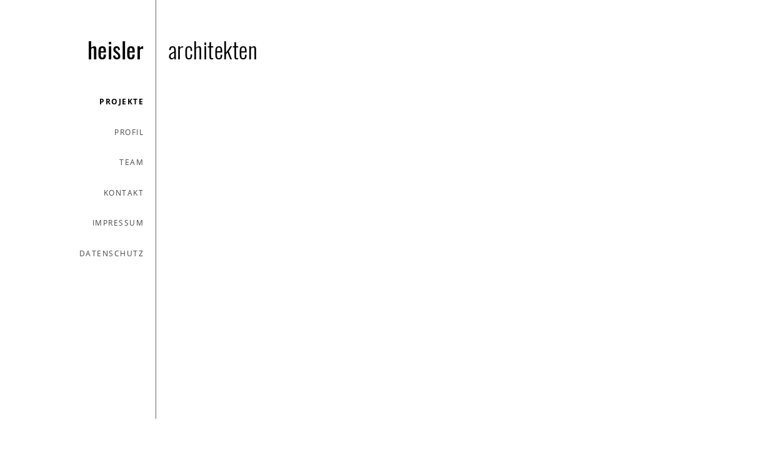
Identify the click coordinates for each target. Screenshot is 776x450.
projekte (121, 101)
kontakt (124, 193)
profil (129, 132)
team (131, 162)
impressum (118, 223)
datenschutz (111, 253)
